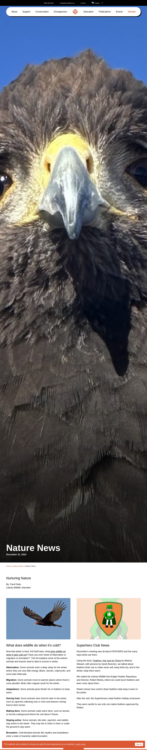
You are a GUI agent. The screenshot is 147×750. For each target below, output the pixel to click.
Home (8, 566)
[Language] (98, 3)
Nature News (18, 566)
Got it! (139, 744)
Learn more (80, 744)
